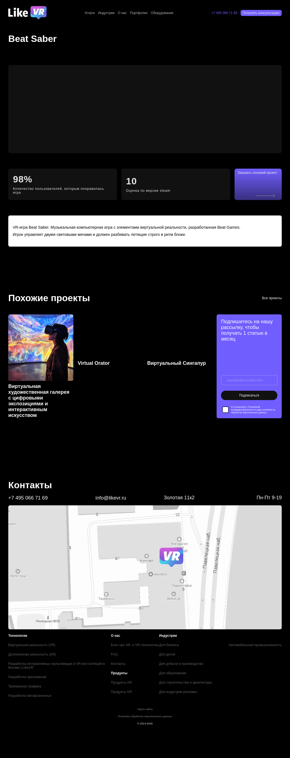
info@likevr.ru (111, 494)
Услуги (89, 13)
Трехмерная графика (24, 683)
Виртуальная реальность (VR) (31, 642)
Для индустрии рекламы (179, 688)
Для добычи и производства (182, 660)
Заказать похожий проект (262, 176)
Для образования (174, 670)
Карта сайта (145, 705)
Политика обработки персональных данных (145, 712)
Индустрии (106, 13)
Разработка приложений (27, 674)
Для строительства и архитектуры (187, 679)
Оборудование (162, 13)
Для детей (169, 651)
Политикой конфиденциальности (245, 405)
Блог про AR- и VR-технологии (135, 642)
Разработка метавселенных (29, 692)
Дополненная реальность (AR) (31, 651)
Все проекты (272, 295)
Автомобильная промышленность (256, 642)
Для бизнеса (170, 642)
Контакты (119, 660)
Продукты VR (122, 688)
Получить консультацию (261, 13)
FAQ (115, 651)
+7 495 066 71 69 (224, 13)
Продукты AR (122, 679)
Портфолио (139, 13)
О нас (122, 13)
